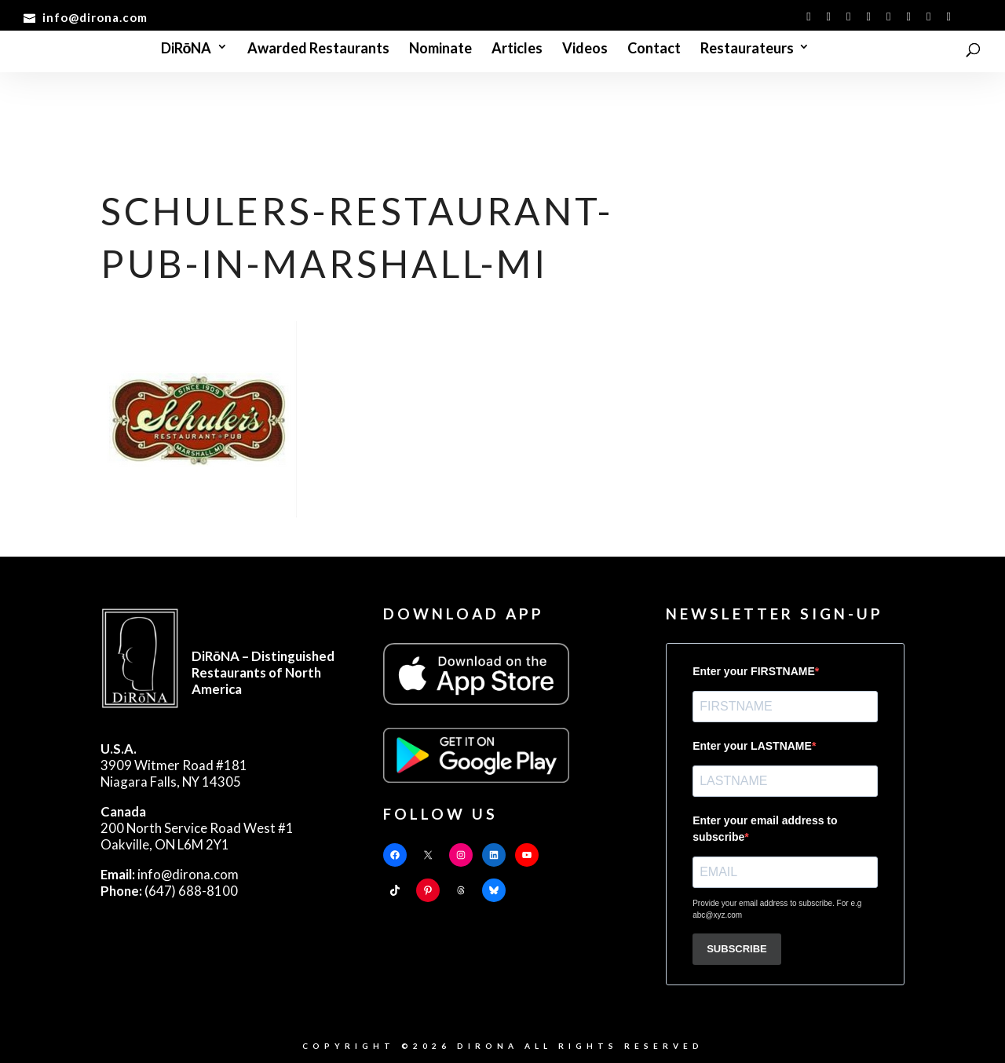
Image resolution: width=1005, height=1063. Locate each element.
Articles (517, 49)
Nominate (440, 49)
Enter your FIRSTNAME (754, 671)
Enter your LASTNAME (752, 746)
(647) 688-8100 (169, 890)
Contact (654, 49)
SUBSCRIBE (737, 949)
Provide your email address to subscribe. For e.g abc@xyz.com (777, 909)
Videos (585, 49)
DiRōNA (186, 49)
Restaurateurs (747, 49)
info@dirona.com (169, 874)
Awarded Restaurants (318, 49)
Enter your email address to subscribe (765, 828)
